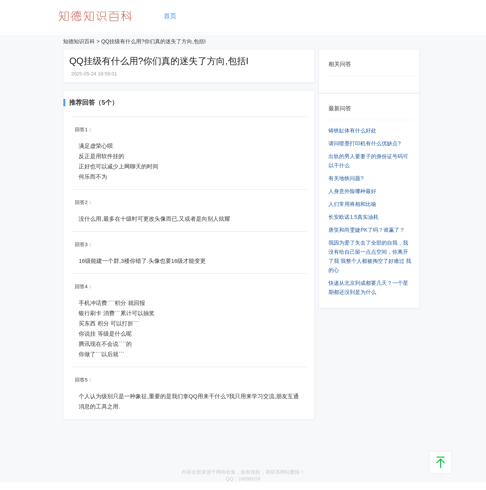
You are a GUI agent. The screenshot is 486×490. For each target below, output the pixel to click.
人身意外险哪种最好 (352, 191)
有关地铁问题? (345, 178)
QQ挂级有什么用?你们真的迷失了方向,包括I (153, 41)
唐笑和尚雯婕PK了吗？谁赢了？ (366, 230)
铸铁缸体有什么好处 (352, 130)
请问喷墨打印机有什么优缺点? (364, 143)
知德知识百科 (79, 41)
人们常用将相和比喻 (352, 204)
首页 (170, 16)
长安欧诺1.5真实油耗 (353, 217)
